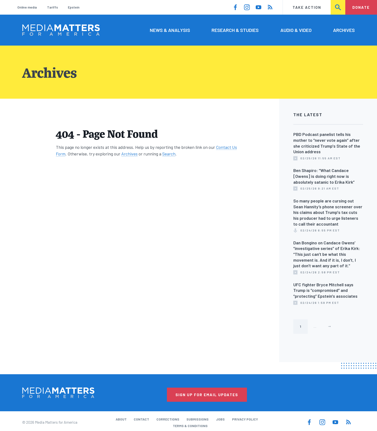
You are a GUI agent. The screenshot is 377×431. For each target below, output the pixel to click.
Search (338, 7)
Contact (141, 419)
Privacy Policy (245, 419)
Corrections (167, 419)
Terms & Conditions (190, 426)
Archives (344, 30)
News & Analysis (170, 30)
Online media (27, 7)
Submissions (197, 419)
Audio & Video (296, 30)
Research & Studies (235, 30)
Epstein (74, 7)
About (121, 419)
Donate (361, 7)
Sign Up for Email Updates (206, 394)
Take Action (307, 7)
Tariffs (52, 7)
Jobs (220, 419)
